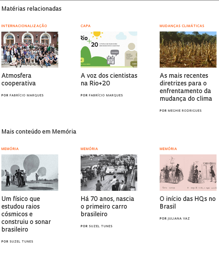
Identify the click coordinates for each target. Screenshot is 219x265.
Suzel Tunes (21, 241)
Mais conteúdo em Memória (38, 132)
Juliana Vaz (179, 218)
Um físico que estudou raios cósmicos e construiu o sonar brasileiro (26, 214)
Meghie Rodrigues (185, 111)
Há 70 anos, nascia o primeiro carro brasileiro (107, 207)
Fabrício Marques (27, 95)
